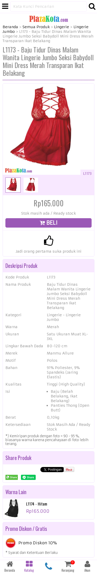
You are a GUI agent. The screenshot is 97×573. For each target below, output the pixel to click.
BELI (48, 222)
